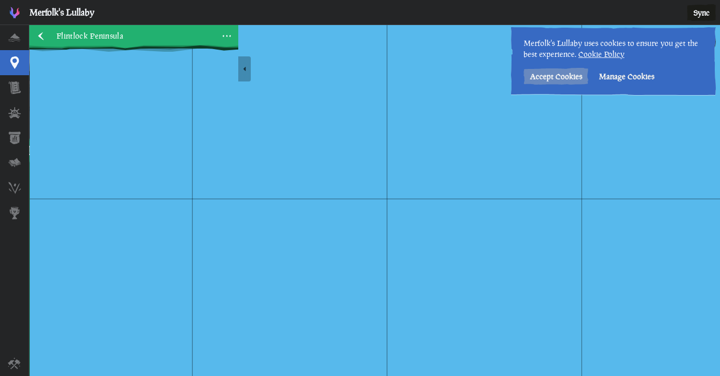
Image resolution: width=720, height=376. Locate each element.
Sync (701, 12)
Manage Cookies (626, 76)
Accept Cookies (556, 76)
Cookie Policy (601, 54)
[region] (374, 200)
